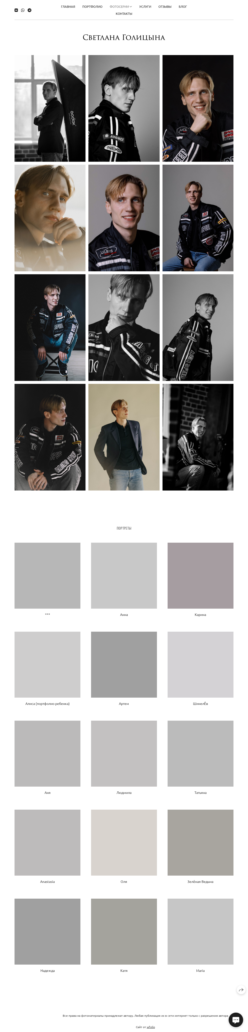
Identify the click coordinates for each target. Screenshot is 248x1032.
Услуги (145, 5)
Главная (68, 5)
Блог (183, 5)
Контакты (124, 12)
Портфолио (92, 5)
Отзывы (164, 5)
